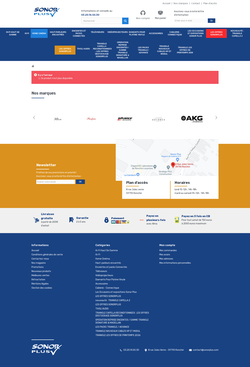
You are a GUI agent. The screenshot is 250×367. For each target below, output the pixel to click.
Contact (195, 3)
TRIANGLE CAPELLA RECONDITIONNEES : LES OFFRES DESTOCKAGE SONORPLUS (102, 50)
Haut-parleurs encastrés (58, 33)
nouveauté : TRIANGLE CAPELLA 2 (237, 33)
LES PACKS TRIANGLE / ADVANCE (143, 50)
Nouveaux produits (41, 271)
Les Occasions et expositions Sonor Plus (196, 33)
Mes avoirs (164, 254)
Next (216, 118)
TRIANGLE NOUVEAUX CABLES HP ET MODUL (164, 50)
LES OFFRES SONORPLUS (216, 33)
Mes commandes (168, 250)
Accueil (166, 3)
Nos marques (181, 3)
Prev (33, 118)
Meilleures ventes (40, 275)
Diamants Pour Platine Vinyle (137, 33)
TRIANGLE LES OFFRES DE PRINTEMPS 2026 (185, 50)
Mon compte (143, 15)
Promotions (37, 267)
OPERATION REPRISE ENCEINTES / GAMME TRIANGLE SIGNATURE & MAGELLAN (122, 50)
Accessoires (156, 33)
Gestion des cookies (41, 288)
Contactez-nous (40, 258)
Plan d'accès (210, 3)
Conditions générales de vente (47, 254)
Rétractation (38, 279)
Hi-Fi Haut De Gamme (12, 33)
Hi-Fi (27, 33)
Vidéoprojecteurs (117, 32)
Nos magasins (38, 263)
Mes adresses (166, 258)
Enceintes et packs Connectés (79, 33)
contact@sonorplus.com (206, 350)
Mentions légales (40, 283)
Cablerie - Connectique (175, 33)
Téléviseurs (97, 32)
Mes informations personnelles (175, 263)
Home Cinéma (39, 33)
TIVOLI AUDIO (83, 49)
